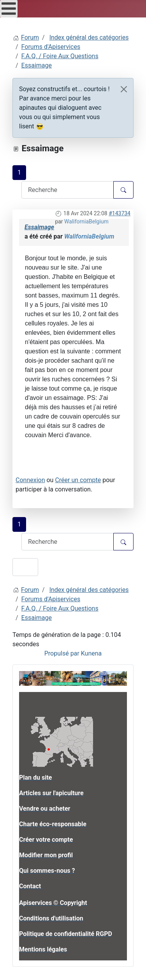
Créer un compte (78, 480)
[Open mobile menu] (9, 8)
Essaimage (39, 227)
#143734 (119, 213)
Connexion (30, 480)
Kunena (91, 653)
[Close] (123, 89)
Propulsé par (62, 653)
